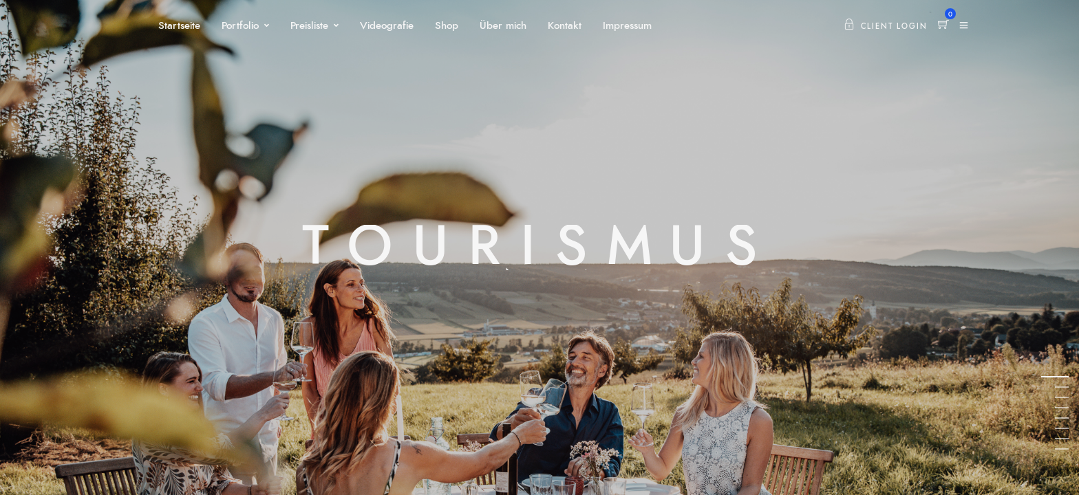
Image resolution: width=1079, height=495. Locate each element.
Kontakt (564, 26)
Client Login (886, 26)
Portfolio (240, 26)
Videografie (387, 26)
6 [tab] (1062, 428)
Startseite (179, 26)
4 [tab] (1062, 407)
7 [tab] (1062, 438)
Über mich (503, 26)
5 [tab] (1062, 417)
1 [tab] (1062, 376)
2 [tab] (1062, 387)
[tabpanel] (539, 247)
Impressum (627, 26)
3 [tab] (1062, 397)
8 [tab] (1062, 448)
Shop (446, 26)
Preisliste (309, 26)
